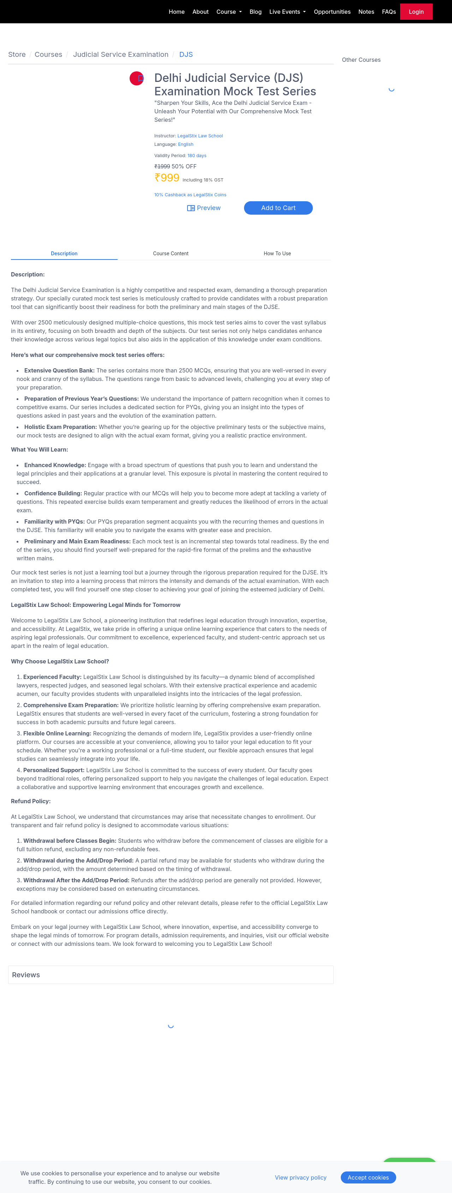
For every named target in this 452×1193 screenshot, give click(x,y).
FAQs (389, 11)
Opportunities (332, 11)
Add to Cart (278, 207)
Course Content (171, 253)
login (416, 11)
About (200, 11)
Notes (366, 11)
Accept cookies (368, 1177)
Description (64, 253)
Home (177, 11)
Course (227, 11)
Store (17, 54)
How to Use (277, 253)
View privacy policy (301, 1177)
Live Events (285, 11)
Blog (256, 11)
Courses (49, 54)
